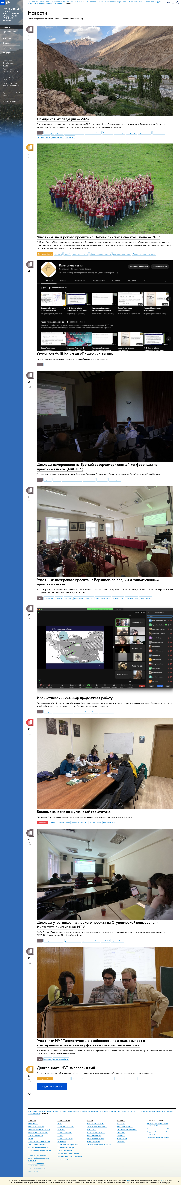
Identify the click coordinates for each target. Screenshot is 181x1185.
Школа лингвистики (128, 1111)
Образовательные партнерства (68, 1154)
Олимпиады (61, 1129)
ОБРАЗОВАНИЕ (63, 1120)
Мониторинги (91, 1129)
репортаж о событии (93, 133)
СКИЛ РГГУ (106, 941)
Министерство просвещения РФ (158, 1129)
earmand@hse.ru (13, 83)
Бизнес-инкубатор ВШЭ (65, 1151)
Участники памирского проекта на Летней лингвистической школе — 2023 (98, 236)
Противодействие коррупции (38, 1148)
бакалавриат (107, 133)
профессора (48, 133)
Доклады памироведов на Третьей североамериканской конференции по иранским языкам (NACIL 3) (97, 466)
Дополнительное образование (67, 1145)
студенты (59, 133)
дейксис (83, 1079)
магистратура (120, 133)
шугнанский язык (57, 137)
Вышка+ (60, 1135)
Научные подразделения (95, 1123)
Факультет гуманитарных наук (110, 1111)
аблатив (75, 1079)
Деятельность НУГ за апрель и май (66, 1067)
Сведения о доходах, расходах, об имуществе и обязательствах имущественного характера (39, 1153)
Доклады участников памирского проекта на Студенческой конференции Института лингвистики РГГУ (97, 924)
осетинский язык (132, 598)
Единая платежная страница (37, 1169)
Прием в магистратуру (64, 1138)
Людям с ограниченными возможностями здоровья (36, 1164)
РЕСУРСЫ (121, 1120)
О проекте (7, 43)
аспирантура (131, 133)
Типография (121, 1132)
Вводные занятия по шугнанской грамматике (74, 811)
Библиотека (121, 1123)
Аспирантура (61, 1141)
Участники (7, 38)
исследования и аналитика (74, 133)
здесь (128, 1181)
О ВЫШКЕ (32, 1120)
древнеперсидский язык (91, 941)
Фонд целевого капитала (36, 1145)
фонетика (119, 1079)
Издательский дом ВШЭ (125, 1126)
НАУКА (90, 1120)
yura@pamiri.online (9, 101)
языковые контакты (106, 712)
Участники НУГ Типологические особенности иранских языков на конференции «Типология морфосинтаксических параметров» (91, 1042)
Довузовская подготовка (65, 1126)
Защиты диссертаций (94, 1135)
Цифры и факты (33, 1123)
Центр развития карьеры (65, 1148)
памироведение (158, 133)
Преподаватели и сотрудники (38, 1132)
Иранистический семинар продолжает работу (75, 697)
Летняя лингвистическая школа (144, 254)
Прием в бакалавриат (64, 1132)
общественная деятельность (100, 254)
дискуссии (56, 480)
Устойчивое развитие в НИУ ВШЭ (39, 1129)
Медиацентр (121, 1135)
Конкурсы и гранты (93, 1141)
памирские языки (44, 137)
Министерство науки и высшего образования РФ (157, 1125)
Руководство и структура (36, 1126)
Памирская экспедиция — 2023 (63, 118)
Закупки (30, 1138)
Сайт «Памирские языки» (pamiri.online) (43, 18)
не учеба (67, 254)
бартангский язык (145, 133)
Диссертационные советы (96, 1132)
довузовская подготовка (121, 254)
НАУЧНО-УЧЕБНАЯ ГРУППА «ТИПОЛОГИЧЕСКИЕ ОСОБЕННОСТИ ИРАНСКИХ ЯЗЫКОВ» (11, 15)
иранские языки (89, 480)
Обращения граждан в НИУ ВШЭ (39, 1141)
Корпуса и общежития (35, 1135)
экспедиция (70, 137)
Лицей (59, 1123)
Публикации (7, 48)
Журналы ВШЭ (122, 1138)
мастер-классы (64, 822)
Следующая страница (52, 1086)
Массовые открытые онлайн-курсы (158, 1137)
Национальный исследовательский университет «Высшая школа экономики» (53, 1111)
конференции (102, 480)
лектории (58, 254)
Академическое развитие (95, 1138)
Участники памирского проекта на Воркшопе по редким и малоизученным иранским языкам (98, 582)
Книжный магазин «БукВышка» (127, 1129)
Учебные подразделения (89, 1111)
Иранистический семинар (9, 33)
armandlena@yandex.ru (11, 85)
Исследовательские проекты (97, 1126)
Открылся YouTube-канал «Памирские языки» (75, 353)
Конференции (8, 52)
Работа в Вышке (33, 1172)
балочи (94, 712)
